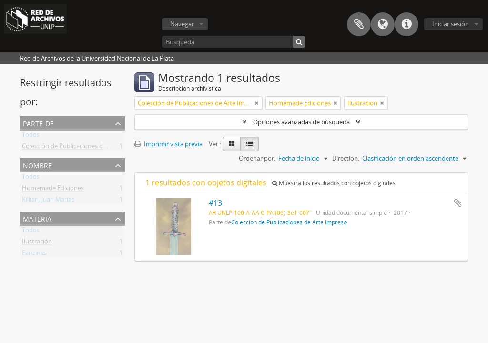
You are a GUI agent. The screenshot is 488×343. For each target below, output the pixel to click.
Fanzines (34, 254)
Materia (37, 218)
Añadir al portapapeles (458, 203)
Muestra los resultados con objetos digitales (334, 183)
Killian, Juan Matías (48, 201)
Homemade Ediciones (53, 189)
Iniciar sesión (450, 24)
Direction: (345, 158)
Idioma (383, 24)
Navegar (182, 24)
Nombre (37, 164)
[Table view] (249, 144)
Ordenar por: (257, 158)
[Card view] (232, 144)
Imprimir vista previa (168, 144)
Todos (31, 136)
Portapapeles (359, 24)
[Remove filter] (257, 103)
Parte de (38, 122)
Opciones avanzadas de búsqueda (301, 122)
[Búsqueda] (233, 42)
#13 (215, 203)
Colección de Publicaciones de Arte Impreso (83, 147)
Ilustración (37, 243)
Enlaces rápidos (406, 24)
